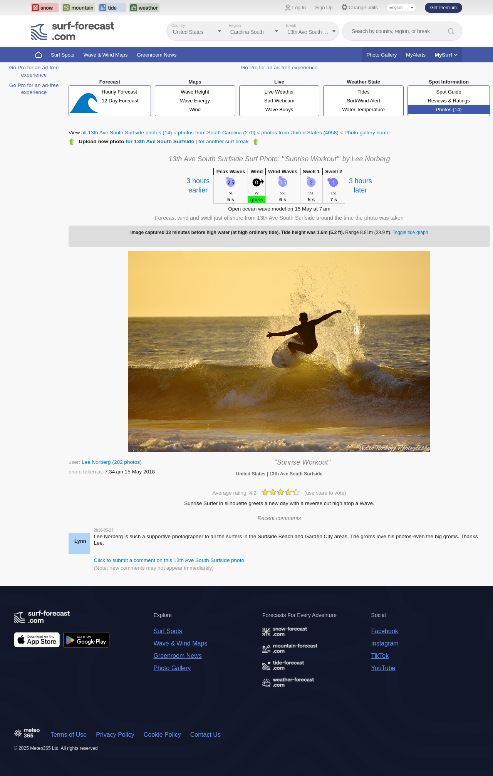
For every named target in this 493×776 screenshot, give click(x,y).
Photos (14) (448, 109)
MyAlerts (416, 55)
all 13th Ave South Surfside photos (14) (126, 132)
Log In (299, 7)
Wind (195, 109)
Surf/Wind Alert (363, 101)
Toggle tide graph (410, 232)
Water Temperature (363, 109)
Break (291, 25)
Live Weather (279, 92)
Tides (363, 92)
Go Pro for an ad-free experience (279, 67)
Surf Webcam (279, 101)
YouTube (383, 668)
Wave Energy (195, 101)
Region (235, 25)
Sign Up (324, 7)
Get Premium (443, 7)
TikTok (380, 655)
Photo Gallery (381, 55)
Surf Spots (62, 55)
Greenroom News (156, 55)
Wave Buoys (279, 109)
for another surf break (223, 141)
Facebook (384, 631)
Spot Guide (448, 92)
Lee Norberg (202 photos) (112, 462)
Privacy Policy (115, 734)
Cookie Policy (162, 734)
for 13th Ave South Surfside (160, 141)
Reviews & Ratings (449, 101)
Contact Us (205, 734)
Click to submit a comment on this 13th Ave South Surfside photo (169, 560)
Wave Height (195, 92)
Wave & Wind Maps (106, 55)
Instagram (385, 643)
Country (178, 25)
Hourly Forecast (119, 92)
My (446, 55)
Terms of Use (68, 734)
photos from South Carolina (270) (216, 132)
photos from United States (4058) (300, 132)
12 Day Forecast (120, 101)
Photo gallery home (366, 132)
